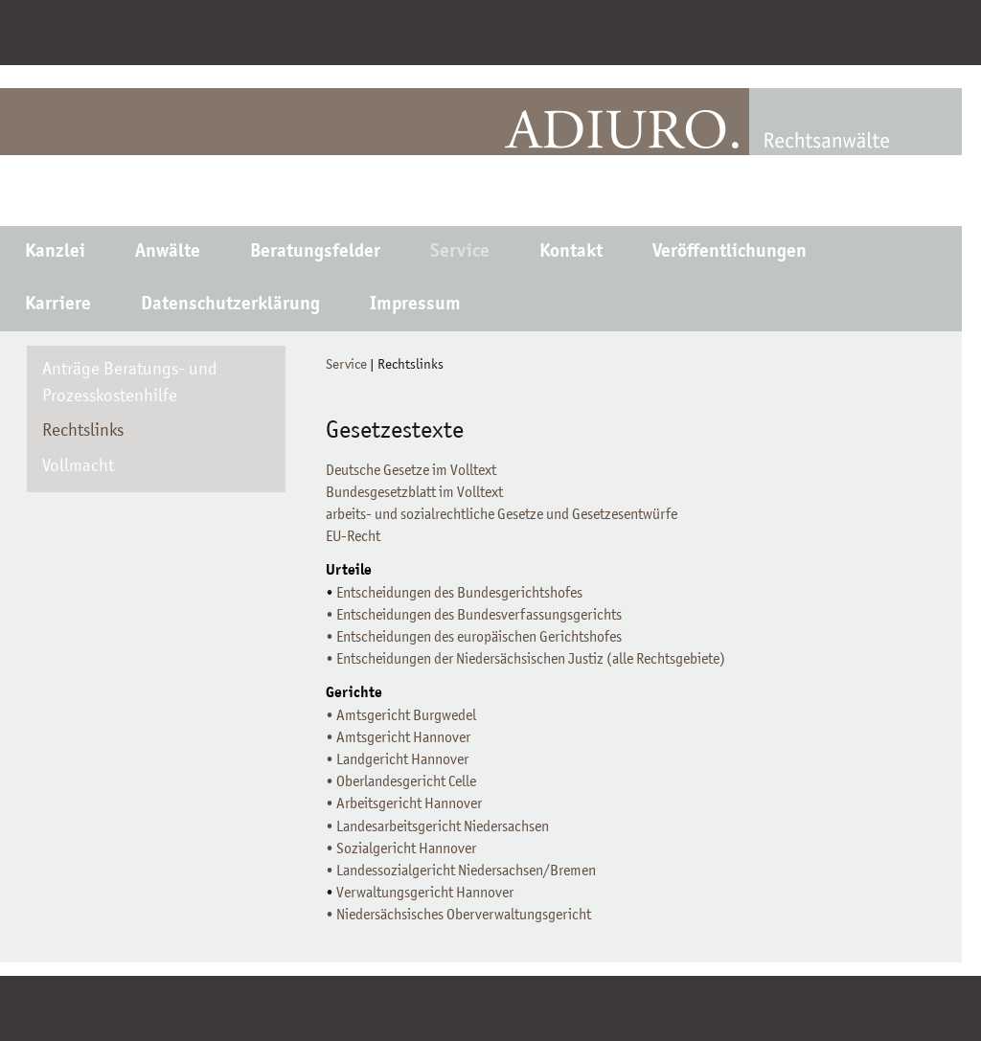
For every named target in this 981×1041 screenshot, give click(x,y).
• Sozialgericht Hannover (401, 849)
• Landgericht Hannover (397, 760)
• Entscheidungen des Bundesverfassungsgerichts (474, 615)
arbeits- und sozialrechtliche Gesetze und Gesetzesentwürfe (501, 515)
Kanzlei (55, 252)
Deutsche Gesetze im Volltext (411, 471)
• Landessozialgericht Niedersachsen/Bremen (461, 871)
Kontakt (571, 252)
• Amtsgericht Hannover (398, 738)
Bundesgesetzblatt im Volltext (414, 493)
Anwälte (167, 252)
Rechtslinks (83, 431)
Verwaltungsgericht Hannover (423, 893)
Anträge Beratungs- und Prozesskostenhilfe (129, 383)
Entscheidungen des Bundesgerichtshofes (459, 593)
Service (460, 252)
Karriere (58, 305)
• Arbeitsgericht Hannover (404, 804)
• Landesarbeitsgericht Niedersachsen (437, 827)
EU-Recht (353, 537)
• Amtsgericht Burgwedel (401, 716)
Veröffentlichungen (729, 252)
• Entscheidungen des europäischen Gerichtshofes (474, 637)
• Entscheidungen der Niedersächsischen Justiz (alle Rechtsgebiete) (525, 660)
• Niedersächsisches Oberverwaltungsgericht (458, 915)
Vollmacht (78, 467)
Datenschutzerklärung (230, 305)
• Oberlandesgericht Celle (401, 782)
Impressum (415, 305)
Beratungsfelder (315, 252)
